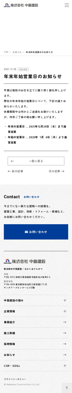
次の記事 (56, 171)
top (6, 52)
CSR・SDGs (12, 366)
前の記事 (15, 171)
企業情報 (9, 311)
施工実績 (35, 333)
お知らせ (17, 52)
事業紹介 (35, 322)
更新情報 (23, 69)
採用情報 (35, 344)
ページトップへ (69, 386)
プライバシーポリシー (15, 379)
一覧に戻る (27, 161)
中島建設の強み (14, 300)
